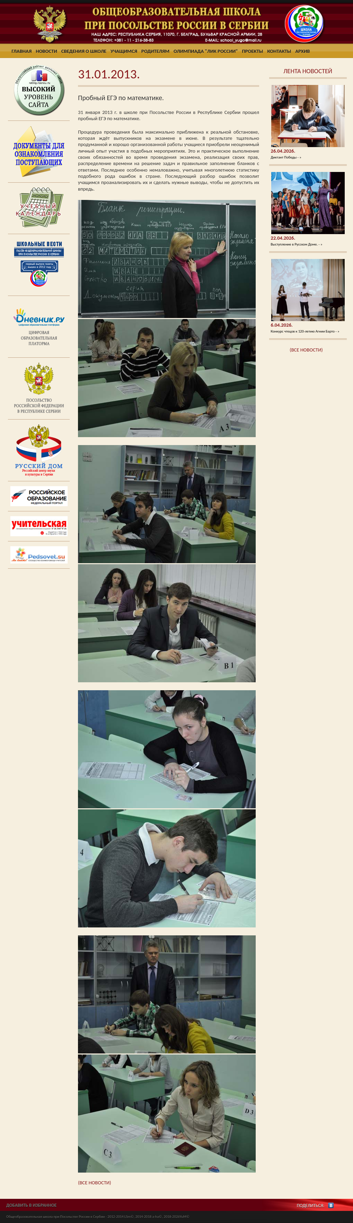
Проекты (252, 51)
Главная (22, 51)
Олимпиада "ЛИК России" (206, 51)
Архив (302, 51)
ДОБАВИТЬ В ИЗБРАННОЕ (31, 1205)
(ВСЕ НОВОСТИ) (306, 350)
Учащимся (123, 51)
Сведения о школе (84, 51)
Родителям (155, 51)
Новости (46, 51)
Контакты (279, 51)
